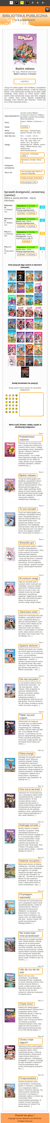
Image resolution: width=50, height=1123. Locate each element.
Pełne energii (26, 753)
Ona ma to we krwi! (29, 789)
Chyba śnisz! (26, 1004)
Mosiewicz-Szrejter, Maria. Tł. (31, 161)
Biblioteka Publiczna (25, 16)
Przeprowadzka (27, 1078)
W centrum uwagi (28, 578)
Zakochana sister (28, 612)
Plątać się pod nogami (27, 716)
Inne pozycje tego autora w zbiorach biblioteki (31, 172)
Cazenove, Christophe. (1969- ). (30, 155)
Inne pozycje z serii (28, 182)
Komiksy (24, 127)
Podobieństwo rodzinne (27, 438)
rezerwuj (31, 213)
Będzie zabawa (27, 475)
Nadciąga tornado (28, 825)
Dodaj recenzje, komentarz (31, 178)
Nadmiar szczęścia (29, 860)
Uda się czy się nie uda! (29, 971)
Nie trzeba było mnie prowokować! (29, 934)
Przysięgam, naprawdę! (26, 896)
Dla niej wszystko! (29, 679)
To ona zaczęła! (27, 509)
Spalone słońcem (28, 645)
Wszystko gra (26, 542)
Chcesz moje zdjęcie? (26, 1041)
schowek (21, 213)
